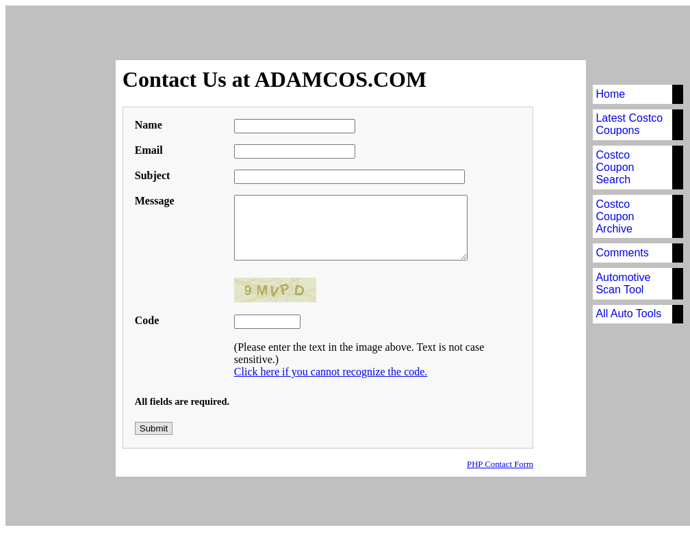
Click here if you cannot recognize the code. (329, 377)
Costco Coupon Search (615, 167)
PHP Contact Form (500, 464)
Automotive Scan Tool (623, 283)
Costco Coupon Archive (615, 216)
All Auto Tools (629, 313)
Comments (622, 252)
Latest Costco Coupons (629, 124)
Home (611, 94)
